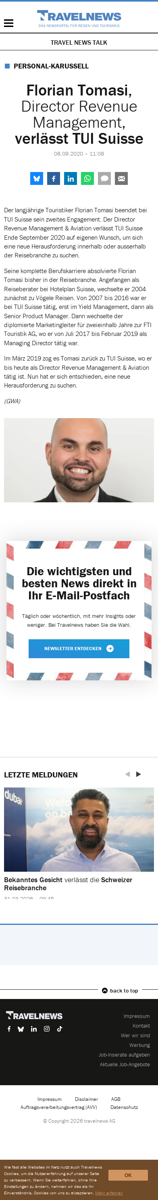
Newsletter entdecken (79, 648)
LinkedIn (70, 178)
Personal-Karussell (51, 65)
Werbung (139, 1045)
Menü (8, 23)
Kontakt (141, 1025)
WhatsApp (87, 178)
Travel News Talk (79, 42)
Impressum (137, 1016)
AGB (116, 1099)
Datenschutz (124, 1107)
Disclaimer (86, 1099)
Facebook (53, 178)
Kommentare (104, 178)
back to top (124, 990)
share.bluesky (36, 178)
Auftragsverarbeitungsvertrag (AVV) (59, 1107)
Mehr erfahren (109, 1193)
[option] (79, 849)
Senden (121, 178)
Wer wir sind (135, 1035)
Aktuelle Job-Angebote (125, 1064)
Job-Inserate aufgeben (124, 1054)
